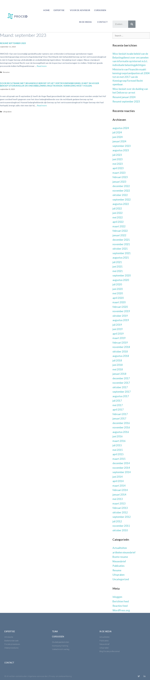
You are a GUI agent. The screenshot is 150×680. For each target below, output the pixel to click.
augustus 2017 (120, 396)
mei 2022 (117, 217)
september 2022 (121, 199)
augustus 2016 (120, 431)
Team (55, 631)
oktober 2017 (120, 387)
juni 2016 (117, 436)
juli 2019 (117, 324)
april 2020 (118, 297)
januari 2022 (119, 235)
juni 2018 (117, 364)
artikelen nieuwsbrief (123, 552)
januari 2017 (119, 418)
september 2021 (121, 253)
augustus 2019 (120, 320)
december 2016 (121, 423)
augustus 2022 (120, 203)
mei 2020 (117, 293)
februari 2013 (120, 507)
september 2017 (121, 391)
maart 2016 (119, 440)
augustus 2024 (120, 128)
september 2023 (121, 145)
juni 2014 (117, 476)
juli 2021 (117, 262)
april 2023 (118, 168)
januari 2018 (119, 373)
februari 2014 (120, 490)
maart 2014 (119, 485)
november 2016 (121, 427)
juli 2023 (117, 154)
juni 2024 (117, 136)
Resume (6, 72)
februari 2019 (120, 342)
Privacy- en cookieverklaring (60, 676)
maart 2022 (119, 226)
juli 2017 (117, 400)
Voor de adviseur (80, 10)
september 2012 (121, 516)
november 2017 (121, 382)
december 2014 (121, 463)
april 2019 (118, 333)
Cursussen (101, 10)
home (46, 10)
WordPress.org (121, 610)
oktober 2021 (120, 248)
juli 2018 (117, 360)
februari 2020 (120, 306)
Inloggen (117, 596)
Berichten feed (120, 601)
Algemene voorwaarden (38, 676)
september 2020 (121, 275)
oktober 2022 (120, 195)
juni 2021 (117, 266)
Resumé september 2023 (13, 43)
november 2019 (121, 311)
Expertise (60, 10)
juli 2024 (117, 132)
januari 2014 (119, 494)
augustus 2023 (120, 150)
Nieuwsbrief (119, 561)
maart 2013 (119, 503)
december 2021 (121, 239)
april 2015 (118, 454)
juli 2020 (117, 284)
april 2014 (118, 481)
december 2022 (121, 186)
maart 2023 (119, 172)
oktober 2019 (120, 315)
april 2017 (118, 409)
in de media (86, 22)
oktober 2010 (120, 530)
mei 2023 (117, 163)
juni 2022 (117, 212)
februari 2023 (120, 177)
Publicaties (118, 565)
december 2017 (121, 378)
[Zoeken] (131, 24)
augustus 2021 (120, 257)
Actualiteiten (119, 547)
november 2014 (121, 467)
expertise (9, 631)
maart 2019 (119, 338)
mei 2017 (117, 405)
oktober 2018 (120, 351)
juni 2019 (117, 329)
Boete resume (120, 556)
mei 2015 (117, 449)
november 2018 (121, 346)
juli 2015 (117, 445)
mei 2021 (117, 271)
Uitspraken (7, 111)
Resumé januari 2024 (123, 97)
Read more (42, 66)
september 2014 (121, 472)
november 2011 (121, 525)
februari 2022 (120, 230)
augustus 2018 (120, 355)
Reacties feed (120, 605)
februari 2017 (120, 414)
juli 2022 (117, 208)
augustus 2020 (120, 280)
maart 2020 (119, 302)
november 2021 (121, 244)
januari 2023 (119, 181)
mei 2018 (117, 369)
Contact (102, 22)
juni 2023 (117, 159)
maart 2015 (119, 458)
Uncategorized (120, 579)
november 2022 (121, 190)
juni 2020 (117, 288)
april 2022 (118, 221)
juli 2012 (117, 521)
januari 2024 (119, 141)
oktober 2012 (120, 512)
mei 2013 (117, 498)
